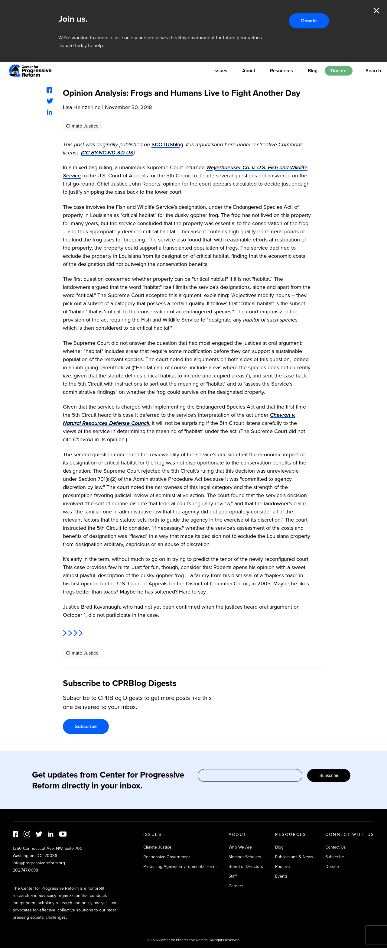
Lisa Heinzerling (82, 107)
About (248, 70)
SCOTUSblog (167, 144)
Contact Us (335, 847)
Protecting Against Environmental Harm (179, 866)
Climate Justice (82, 125)
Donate (309, 20)
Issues (220, 70)
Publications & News (294, 857)
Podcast (282, 866)
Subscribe (86, 726)
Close (376, 10)
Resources (281, 70)
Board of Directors (246, 866)
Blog (312, 70)
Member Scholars (245, 857)
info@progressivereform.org (39, 863)
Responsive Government (166, 857)
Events (281, 876)
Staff (233, 876)
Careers (236, 886)
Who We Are (240, 847)
